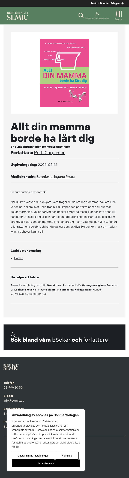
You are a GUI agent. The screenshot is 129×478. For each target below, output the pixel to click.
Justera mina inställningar (33, 455)
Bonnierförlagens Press (55, 177)
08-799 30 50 (13, 387)
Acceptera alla (46, 463)
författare (95, 340)
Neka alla (67, 455)
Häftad (18, 258)
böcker (61, 340)
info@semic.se (14, 400)
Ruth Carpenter (49, 152)
